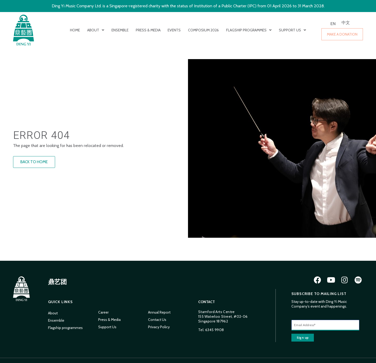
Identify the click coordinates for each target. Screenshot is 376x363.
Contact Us (157, 319)
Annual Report (159, 312)
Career (103, 312)
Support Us (292, 30)
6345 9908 (214, 329)
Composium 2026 (203, 30)
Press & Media (148, 30)
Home (75, 30)
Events (174, 30)
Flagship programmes (249, 30)
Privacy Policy (159, 327)
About (95, 30)
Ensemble (119, 30)
